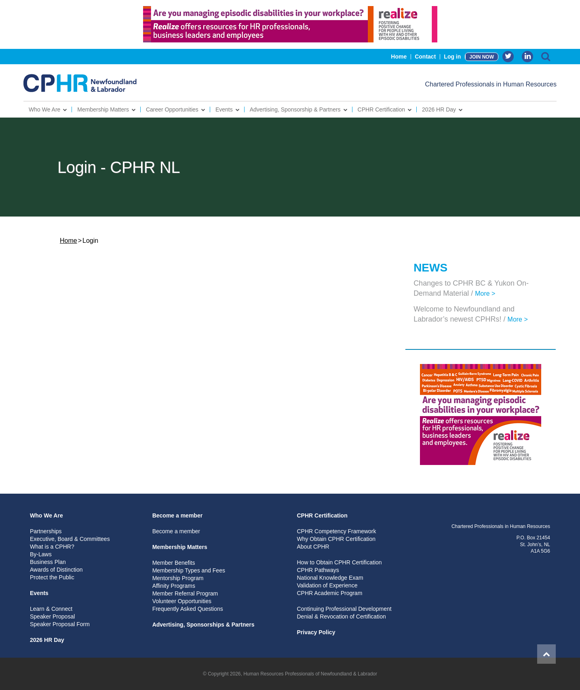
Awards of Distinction (56, 569)
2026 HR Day (439, 109)
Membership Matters (103, 109)
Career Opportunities (172, 109)
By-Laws (41, 554)
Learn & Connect (51, 609)
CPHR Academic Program (329, 593)
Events (224, 109)
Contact (425, 56)
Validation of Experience (327, 585)
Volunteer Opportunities (181, 601)
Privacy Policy (316, 632)
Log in (452, 56)
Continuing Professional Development (344, 609)
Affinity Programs (173, 586)
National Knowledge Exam (330, 577)
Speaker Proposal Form (60, 624)
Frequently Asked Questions (187, 609)
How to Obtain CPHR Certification (339, 562)
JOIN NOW (481, 57)
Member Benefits (173, 563)
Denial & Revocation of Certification (341, 616)
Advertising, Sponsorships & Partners (203, 624)
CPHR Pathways (318, 570)
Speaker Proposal (52, 616)
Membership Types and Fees (188, 570)
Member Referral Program (185, 593)
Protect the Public (52, 577)
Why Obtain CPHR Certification (336, 539)
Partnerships (46, 531)
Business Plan (48, 562)
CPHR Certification (381, 109)
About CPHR (313, 546)
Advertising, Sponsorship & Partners (295, 109)
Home (399, 56)
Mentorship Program (178, 578)
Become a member (177, 515)
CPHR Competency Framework (336, 531)
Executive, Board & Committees (70, 539)
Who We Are (44, 109)
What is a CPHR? (52, 546)
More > (485, 293)
